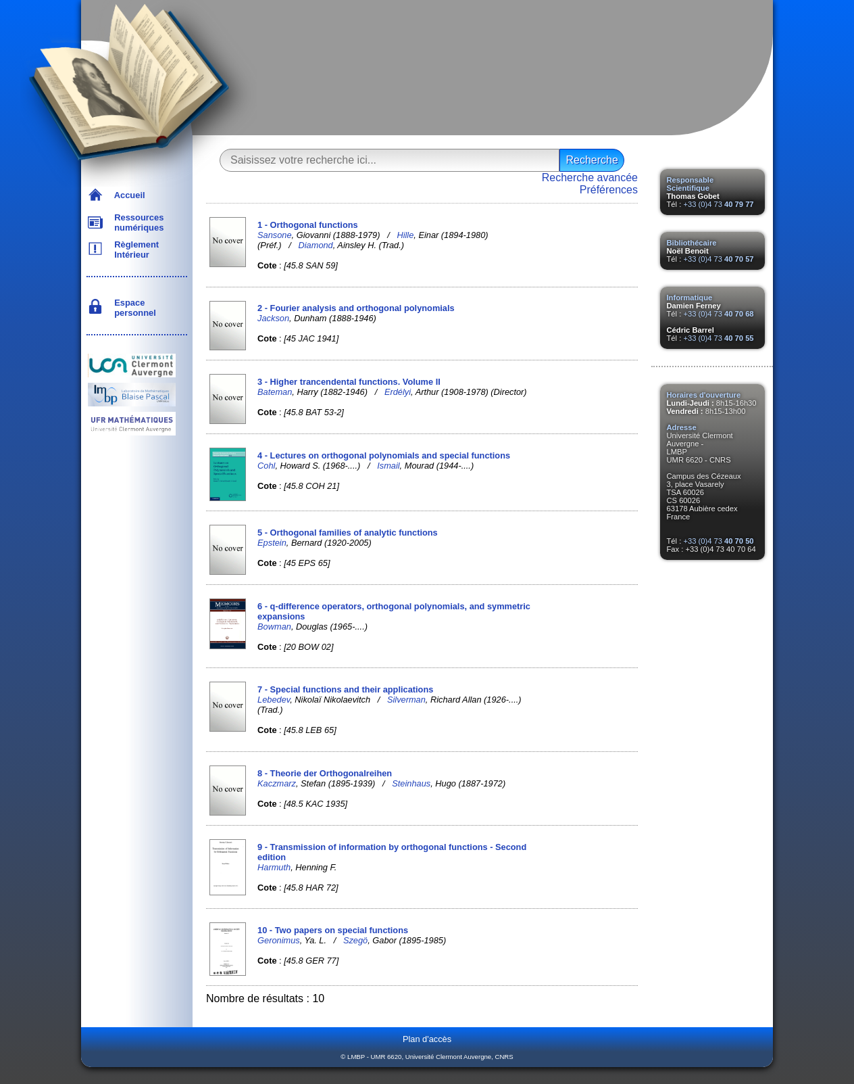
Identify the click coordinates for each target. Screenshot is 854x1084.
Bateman (274, 392)
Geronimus (278, 940)
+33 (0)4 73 (718, 204)
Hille (405, 235)
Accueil (127, 195)
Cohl (266, 466)
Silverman (406, 699)
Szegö (355, 940)
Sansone (274, 235)
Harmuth (274, 867)
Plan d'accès (427, 1039)
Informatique (690, 297)
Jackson (273, 318)
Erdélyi (397, 392)
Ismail (388, 466)
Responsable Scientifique (690, 184)
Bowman (274, 626)
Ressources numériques (136, 222)
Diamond (316, 245)
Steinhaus (411, 783)
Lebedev (273, 699)
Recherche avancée (590, 177)
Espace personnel (132, 308)
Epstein (271, 543)
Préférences (609, 189)
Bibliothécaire (692, 243)
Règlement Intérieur (134, 249)
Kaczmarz (276, 783)
